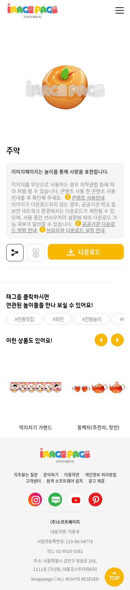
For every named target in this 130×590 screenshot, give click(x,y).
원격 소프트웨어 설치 (64, 481)
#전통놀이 (91, 318)
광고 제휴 (96, 481)
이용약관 (71, 475)
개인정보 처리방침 (100, 475)
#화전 (58, 318)
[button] (101, 340)
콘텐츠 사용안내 (88, 197)
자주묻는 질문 (26, 475)
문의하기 (51, 475)
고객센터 (33, 481)
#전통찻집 (24, 318)
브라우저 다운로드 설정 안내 (75, 230)
